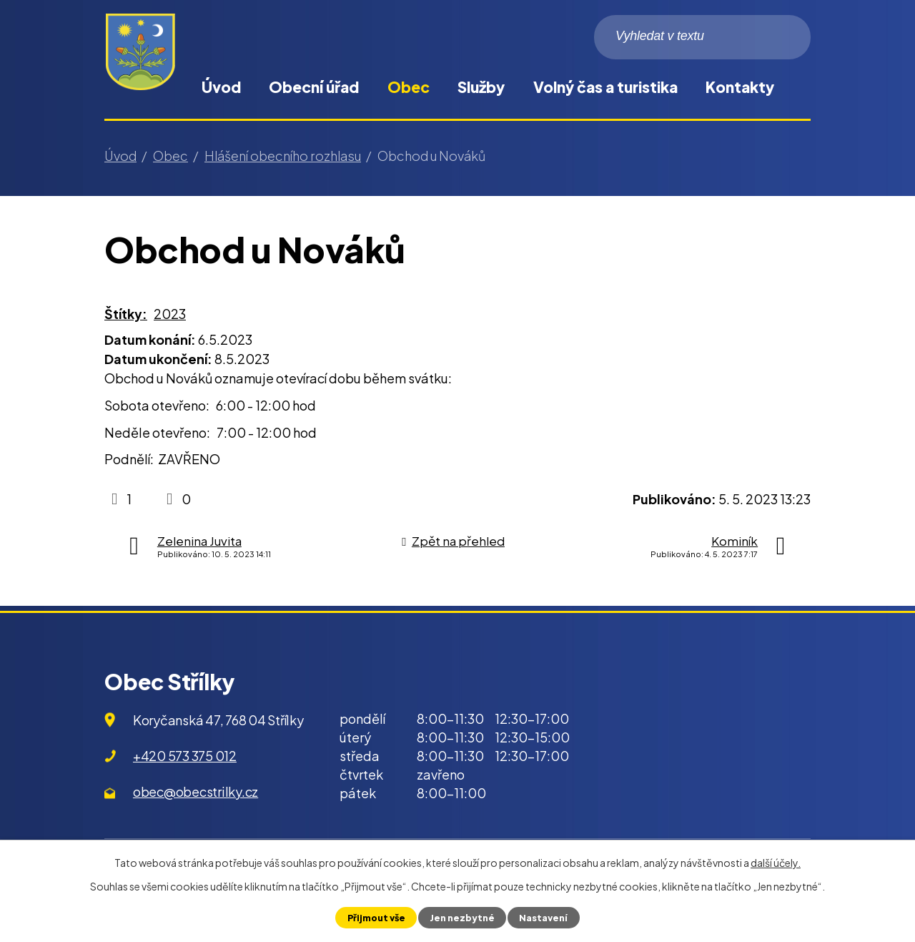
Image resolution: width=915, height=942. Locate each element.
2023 (170, 313)
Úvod (221, 87)
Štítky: (125, 313)
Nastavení (543, 917)
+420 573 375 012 (185, 755)
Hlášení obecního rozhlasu (282, 155)
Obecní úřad (314, 87)
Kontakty (740, 87)
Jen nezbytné (462, 917)
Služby (481, 87)
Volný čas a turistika (605, 87)
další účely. (776, 862)
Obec (408, 87)
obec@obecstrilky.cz (195, 791)
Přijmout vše (376, 917)
